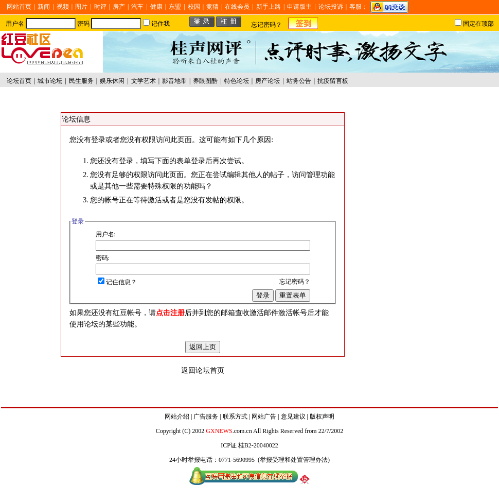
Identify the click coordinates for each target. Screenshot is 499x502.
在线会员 (237, 6)
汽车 (137, 6)
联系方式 (235, 416)
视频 (63, 6)
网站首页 (19, 6)
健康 (156, 6)
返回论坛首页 (202, 370)
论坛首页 (19, 80)
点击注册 (170, 313)
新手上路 (268, 6)
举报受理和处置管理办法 (294, 459)
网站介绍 (177, 416)
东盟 (175, 6)
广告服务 (205, 416)
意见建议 (293, 416)
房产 (119, 6)
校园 (194, 6)
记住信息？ (117, 282)
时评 (100, 6)
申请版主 (299, 6)
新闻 (44, 6)
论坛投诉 (330, 6)
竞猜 (212, 6)
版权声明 (322, 416)
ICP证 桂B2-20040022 (249, 445)
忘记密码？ (266, 24)
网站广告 (264, 416)
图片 (81, 6)
